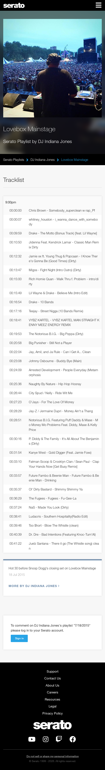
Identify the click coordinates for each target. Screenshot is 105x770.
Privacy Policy (52, 713)
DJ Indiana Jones (43, 159)
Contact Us (52, 678)
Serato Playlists (13, 159)
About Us (52, 685)
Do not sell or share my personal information (52, 756)
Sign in (19, 638)
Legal (52, 706)
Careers (52, 692)
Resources (52, 699)
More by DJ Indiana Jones (33, 586)
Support (53, 671)
